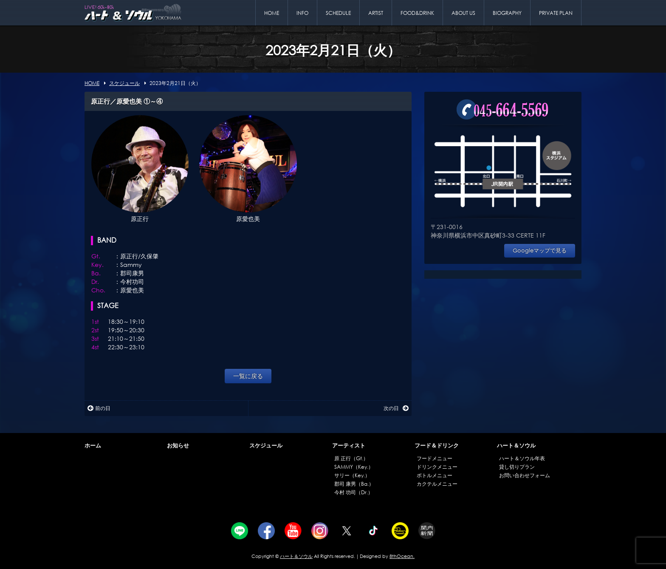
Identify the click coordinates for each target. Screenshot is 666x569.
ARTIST (375, 13)
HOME (271, 13)
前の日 (98, 408)
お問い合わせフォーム (524, 475)
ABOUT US (463, 13)
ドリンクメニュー (437, 466)
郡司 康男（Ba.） (354, 483)
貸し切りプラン (517, 466)
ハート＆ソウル (516, 445)
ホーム (93, 445)
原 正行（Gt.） (351, 458)
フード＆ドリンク (437, 445)
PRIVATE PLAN (556, 13)
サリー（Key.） (352, 475)
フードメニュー (434, 458)
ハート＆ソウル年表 (522, 458)
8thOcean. (402, 556)
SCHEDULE (338, 13)
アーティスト (348, 445)
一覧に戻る (248, 376)
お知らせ (178, 445)
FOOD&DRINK (417, 13)
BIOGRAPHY (507, 13)
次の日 (396, 408)
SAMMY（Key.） (353, 466)
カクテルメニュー (437, 483)
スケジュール (265, 445)
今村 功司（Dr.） (353, 492)
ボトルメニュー (434, 475)
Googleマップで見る (540, 250)
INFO (302, 13)
